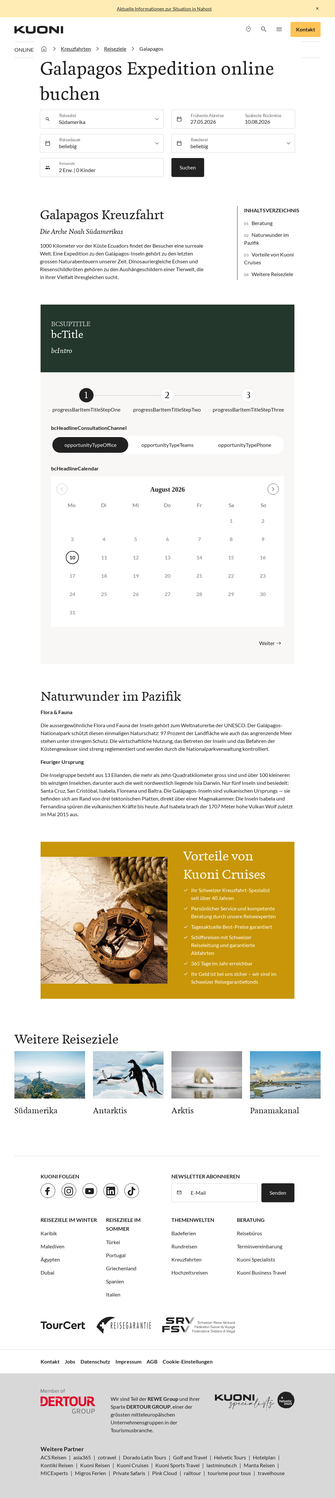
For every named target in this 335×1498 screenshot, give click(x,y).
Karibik (49, 1233)
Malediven (52, 1246)
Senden (278, 1193)
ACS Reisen (53, 1457)
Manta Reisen (259, 1465)
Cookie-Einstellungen (188, 1361)
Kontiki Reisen (57, 1465)
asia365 (82, 1457)
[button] (263, 29)
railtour (192, 1473)
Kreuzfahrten (186, 1259)
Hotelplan (264, 1457)
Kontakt (305, 29)
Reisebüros (249, 1233)
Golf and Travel (190, 1457)
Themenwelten (192, 1220)
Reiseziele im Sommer (123, 1224)
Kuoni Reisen (95, 1465)
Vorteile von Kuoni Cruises (269, 258)
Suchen (188, 167)
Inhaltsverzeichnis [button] (271, 210)
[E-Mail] (221, 1192)
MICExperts (54, 1473)
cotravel (107, 1457)
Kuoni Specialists (256, 1259)
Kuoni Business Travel (261, 1272)
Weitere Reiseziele (272, 274)
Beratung (262, 223)
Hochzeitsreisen (189, 1272)
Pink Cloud (164, 1473)
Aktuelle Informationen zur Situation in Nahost (164, 8)
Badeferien (183, 1233)
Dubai (47, 1272)
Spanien (115, 1281)
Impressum (128, 1361)
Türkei (113, 1242)
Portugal (116, 1255)
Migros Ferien (90, 1473)
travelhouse (271, 1473)
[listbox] (109, 119)
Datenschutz (95, 1361)
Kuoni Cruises (133, 1465)
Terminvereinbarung (259, 1246)
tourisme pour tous (229, 1473)
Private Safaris (129, 1473)
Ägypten (50, 1259)
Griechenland (121, 1268)
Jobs (70, 1361)
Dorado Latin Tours (144, 1457)
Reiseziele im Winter (69, 1220)
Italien (113, 1294)
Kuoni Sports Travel (177, 1465)
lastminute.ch (221, 1465)
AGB (152, 1361)
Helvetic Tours (230, 1457)
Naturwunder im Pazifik (266, 239)
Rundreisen (184, 1246)
